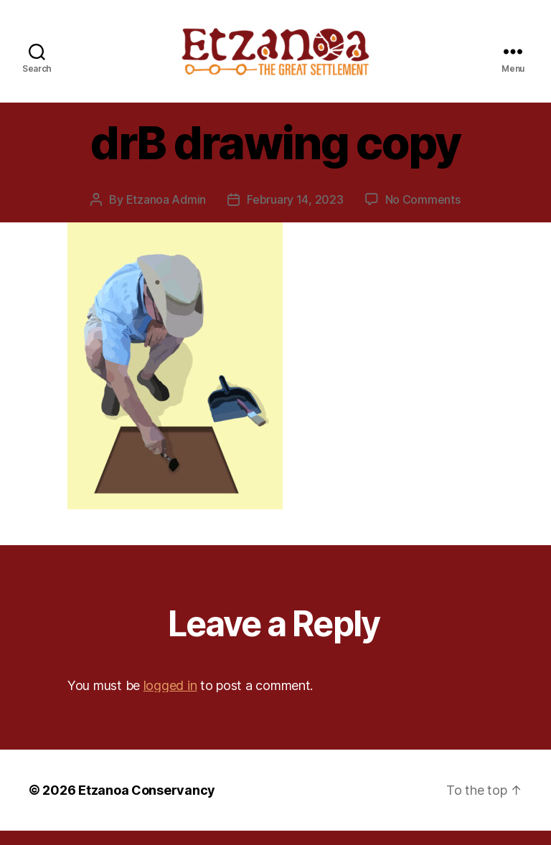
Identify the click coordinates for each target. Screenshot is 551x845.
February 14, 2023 (295, 213)
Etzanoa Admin (166, 213)
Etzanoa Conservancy (146, 804)
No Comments (423, 213)
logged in (170, 699)
